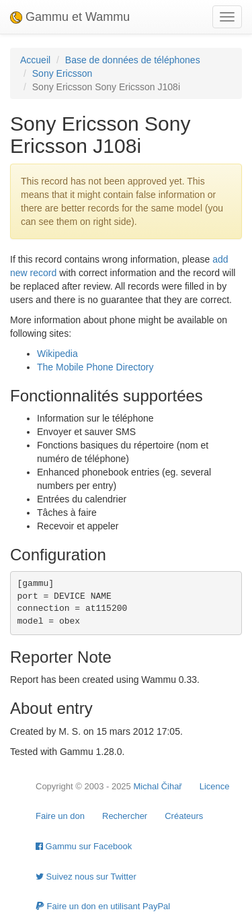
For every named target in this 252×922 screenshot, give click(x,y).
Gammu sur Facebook (84, 846)
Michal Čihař (157, 786)
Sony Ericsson (62, 73)
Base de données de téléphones (132, 60)
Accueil (35, 60)
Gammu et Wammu (70, 17)
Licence (215, 786)
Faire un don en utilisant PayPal (103, 906)
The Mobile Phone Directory (95, 367)
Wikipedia (57, 353)
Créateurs (184, 816)
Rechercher (124, 816)
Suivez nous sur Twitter (86, 876)
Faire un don (60, 816)
